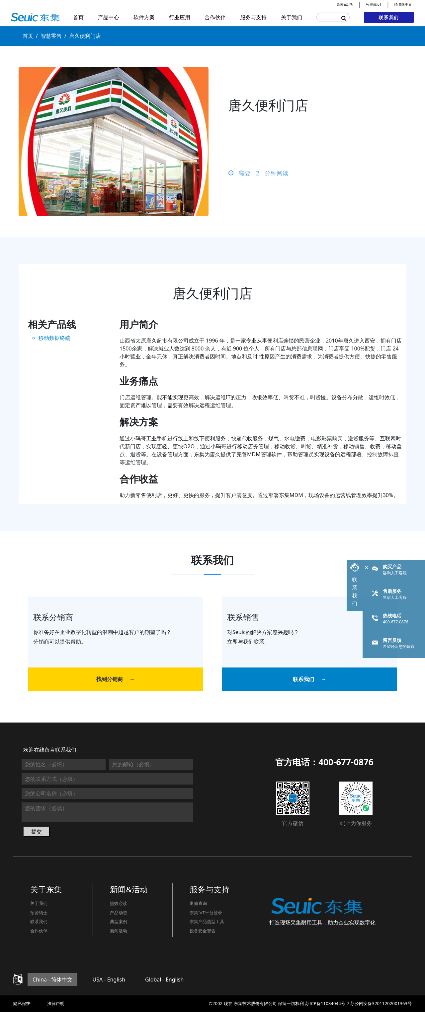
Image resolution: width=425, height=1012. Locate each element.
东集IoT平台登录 (206, 913)
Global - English (164, 979)
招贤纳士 (38, 913)
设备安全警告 (202, 931)
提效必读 (118, 903)
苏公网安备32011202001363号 (381, 1003)
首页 (78, 17)
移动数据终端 (54, 338)
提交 (36, 831)
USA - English (108, 979)
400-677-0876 (345, 762)
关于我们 (291, 17)
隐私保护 (22, 1003)
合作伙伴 (215, 17)
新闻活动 (118, 931)
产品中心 (108, 17)
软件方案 (144, 17)
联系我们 (389, 17)
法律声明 (55, 1003)
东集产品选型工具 (207, 921)
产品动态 (118, 913)
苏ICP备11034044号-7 (327, 1003)
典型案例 (118, 921)
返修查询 (198, 903)
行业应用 (179, 17)
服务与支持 (253, 17)
